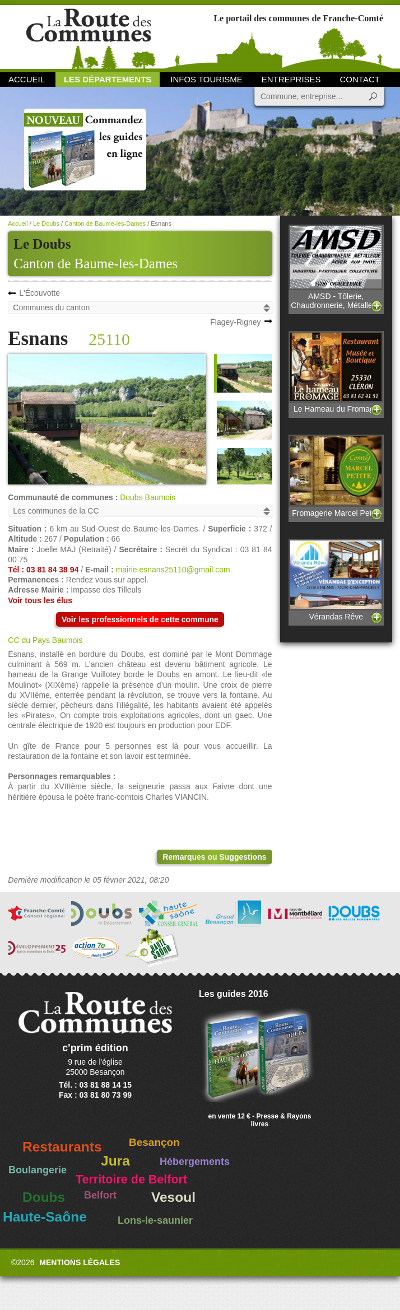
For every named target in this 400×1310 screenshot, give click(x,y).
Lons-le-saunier (155, 1220)
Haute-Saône (45, 1216)
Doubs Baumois (147, 497)
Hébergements (195, 1161)
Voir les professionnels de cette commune (140, 619)
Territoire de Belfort (131, 1179)
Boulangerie (37, 1170)
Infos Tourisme (206, 79)
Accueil (26, 79)
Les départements (107, 79)
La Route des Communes (88, 36)
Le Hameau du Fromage (336, 372)
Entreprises (291, 79)
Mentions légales (79, 1262)
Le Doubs (46, 223)
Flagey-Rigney (235, 322)
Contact (360, 79)
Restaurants (62, 1146)
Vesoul (173, 1197)
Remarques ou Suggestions (214, 856)
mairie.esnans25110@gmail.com (173, 569)
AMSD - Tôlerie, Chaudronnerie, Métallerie (336, 267)
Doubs (43, 1197)
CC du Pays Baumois (45, 640)
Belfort (100, 1195)
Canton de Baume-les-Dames (95, 263)
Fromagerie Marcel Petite (336, 476)
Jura (115, 1160)
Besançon (154, 1142)
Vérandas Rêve (336, 580)
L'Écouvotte (39, 292)
